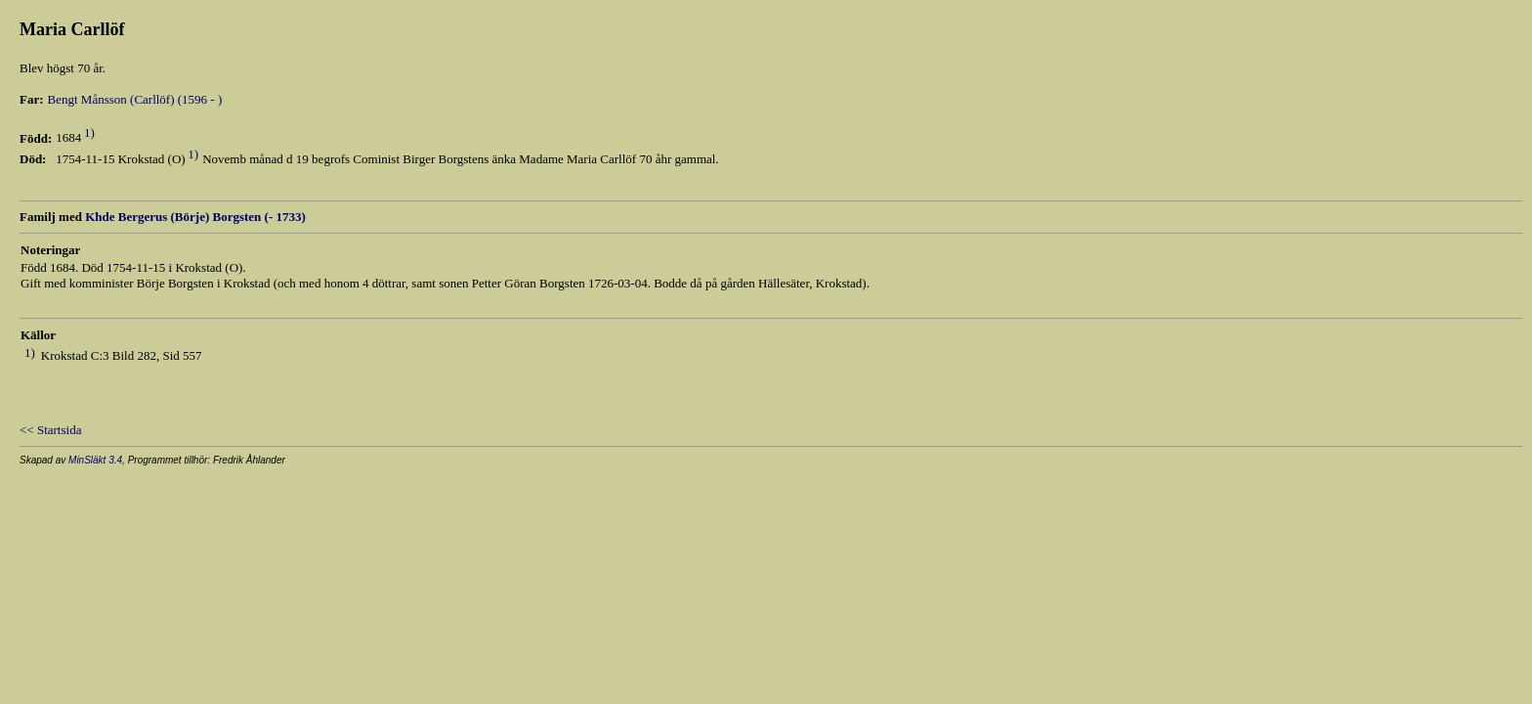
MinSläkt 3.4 (95, 460)
